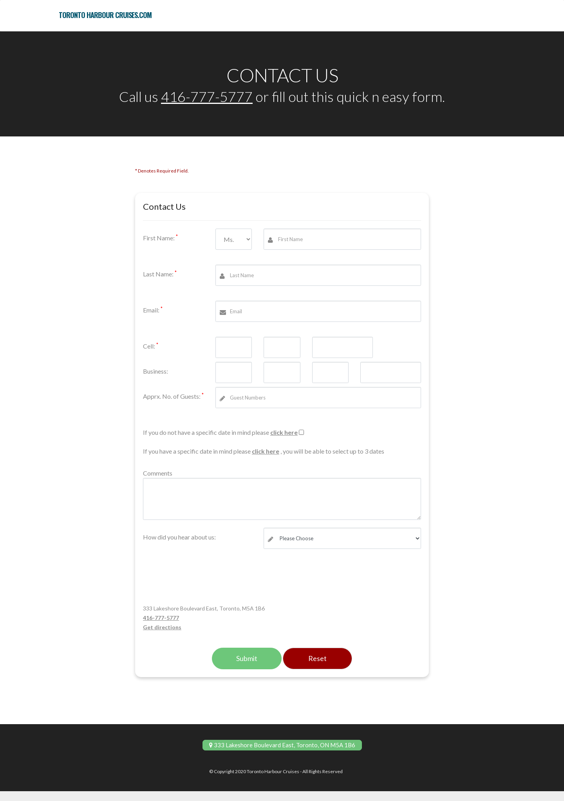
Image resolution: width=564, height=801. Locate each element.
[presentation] (202, 579)
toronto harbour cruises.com (105, 15)
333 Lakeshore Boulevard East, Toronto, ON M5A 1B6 (282, 744)
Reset (317, 658)
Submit (246, 658)
